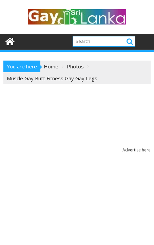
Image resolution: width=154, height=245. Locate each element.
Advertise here (136, 150)
